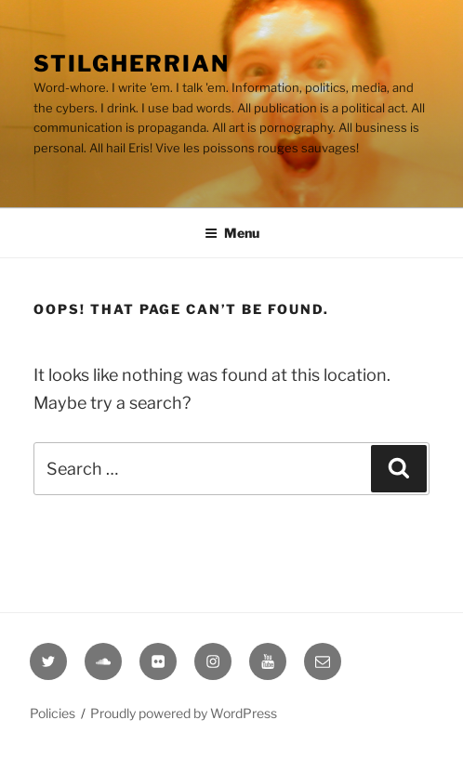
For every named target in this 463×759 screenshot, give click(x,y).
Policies (52, 713)
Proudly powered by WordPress (183, 713)
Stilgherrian (131, 63)
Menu (232, 233)
